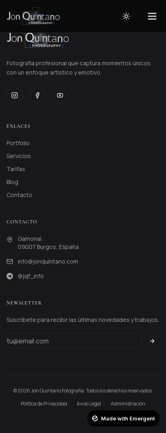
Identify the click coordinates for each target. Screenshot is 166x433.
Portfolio (18, 143)
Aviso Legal (89, 404)
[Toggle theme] (126, 16)
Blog (12, 182)
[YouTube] (60, 95)
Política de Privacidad (44, 404)
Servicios (18, 156)
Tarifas (15, 169)
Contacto (19, 195)
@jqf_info (31, 276)
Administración (128, 404)
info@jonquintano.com (48, 261)
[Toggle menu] (152, 16)
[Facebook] (37, 95)
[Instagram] (14, 95)
